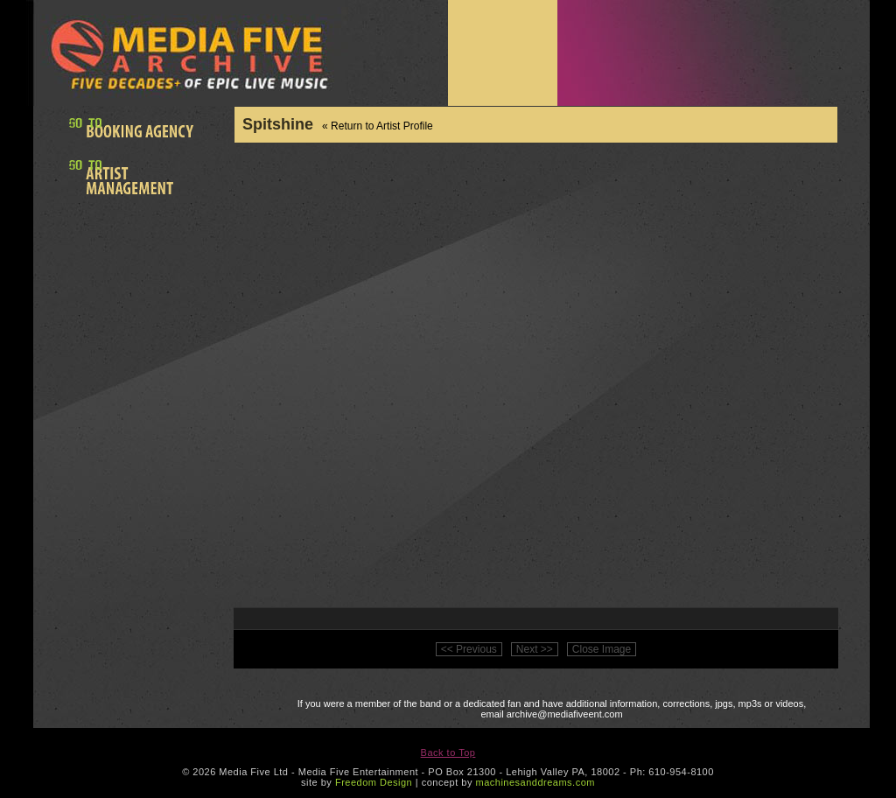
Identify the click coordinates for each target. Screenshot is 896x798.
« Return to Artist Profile (377, 126)
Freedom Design (373, 782)
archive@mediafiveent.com (565, 714)
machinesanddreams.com (534, 782)
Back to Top (448, 752)
